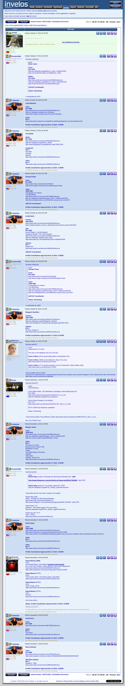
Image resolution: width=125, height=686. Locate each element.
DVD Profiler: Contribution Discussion (55, 21)
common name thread (56, 564)
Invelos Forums (36, 21)
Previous (112, 21)
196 (93, 21)
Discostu (15, 557)
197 (95, 21)
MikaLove (15, 341)
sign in (28, 16)
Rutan (14, 380)
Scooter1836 (16, 56)
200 (103, 21)
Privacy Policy (68, 681)
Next (119, 21)
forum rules (42, 11)
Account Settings (79, 681)
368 (107, 21)
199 (101, 21)
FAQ (97, 681)
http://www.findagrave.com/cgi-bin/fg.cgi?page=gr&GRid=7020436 (53, 480)
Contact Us (59, 681)
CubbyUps (15, 100)
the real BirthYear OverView (70, 42)
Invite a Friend (90, 681)
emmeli (14, 33)
